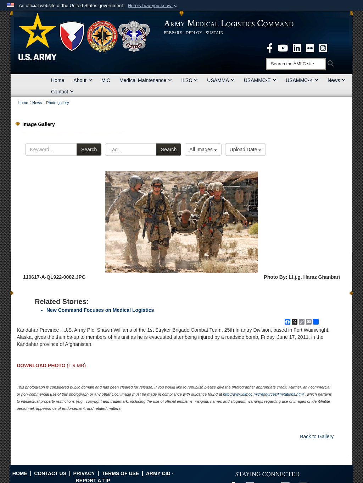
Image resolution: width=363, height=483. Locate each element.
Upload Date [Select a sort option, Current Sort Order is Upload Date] (246, 149)
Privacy (84, 473)
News (337, 80)
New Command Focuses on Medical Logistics (100, 310)
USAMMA (220, 80)
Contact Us (50, 473)
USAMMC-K (302, 80)
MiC (105, 80)
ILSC (189, 80)
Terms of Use (120, 473)
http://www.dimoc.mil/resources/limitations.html (263, 394)
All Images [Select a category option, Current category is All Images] (203, 149)
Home (57, 80)
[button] (153, 5)
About (82, 80)
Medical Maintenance (145, 80)
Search (89, 149)
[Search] (296, 64)
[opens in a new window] (270, 47)
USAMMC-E (260, 80)
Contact (62, 91)
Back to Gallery (317, 436)
